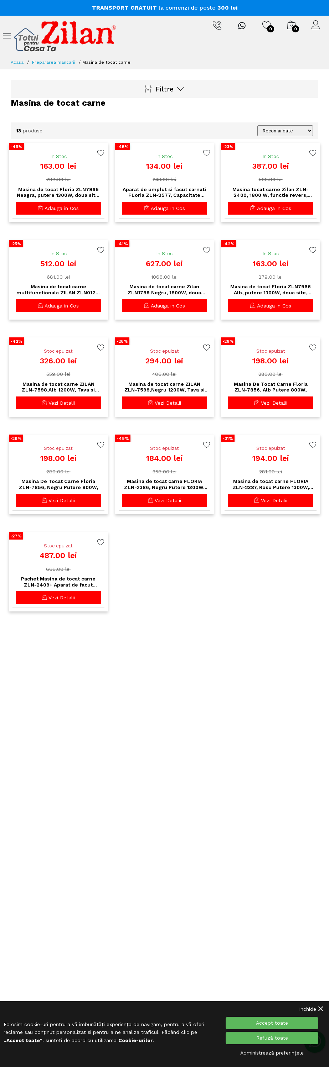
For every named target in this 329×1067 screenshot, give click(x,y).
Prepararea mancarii (53, 62)
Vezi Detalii (58, 403)
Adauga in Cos (58, 208)
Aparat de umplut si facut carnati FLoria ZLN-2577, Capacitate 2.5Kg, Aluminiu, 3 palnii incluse (164, 192)
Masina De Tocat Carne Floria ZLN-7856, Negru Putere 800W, (58, 484)
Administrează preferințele (272, 1053)
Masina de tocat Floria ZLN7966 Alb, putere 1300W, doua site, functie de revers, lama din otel (270, 290)
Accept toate (272, 1023)
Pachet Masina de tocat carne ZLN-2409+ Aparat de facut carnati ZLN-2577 (58, 582)
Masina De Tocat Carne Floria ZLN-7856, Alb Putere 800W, (271, 387)
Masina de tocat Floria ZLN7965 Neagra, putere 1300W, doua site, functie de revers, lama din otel (58, 192)
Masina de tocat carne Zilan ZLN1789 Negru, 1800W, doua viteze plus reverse (164, 290)
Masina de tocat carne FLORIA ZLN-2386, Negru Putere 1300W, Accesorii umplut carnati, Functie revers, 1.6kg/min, (164, 484)
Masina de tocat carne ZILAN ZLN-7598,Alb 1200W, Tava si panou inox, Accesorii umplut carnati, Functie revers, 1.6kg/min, (58, 387)
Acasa (17, 62)
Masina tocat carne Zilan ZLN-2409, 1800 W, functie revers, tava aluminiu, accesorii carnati (270, 192)
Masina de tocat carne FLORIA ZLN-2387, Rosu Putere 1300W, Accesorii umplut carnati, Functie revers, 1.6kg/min (270, 484)
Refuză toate (272, 1038)
